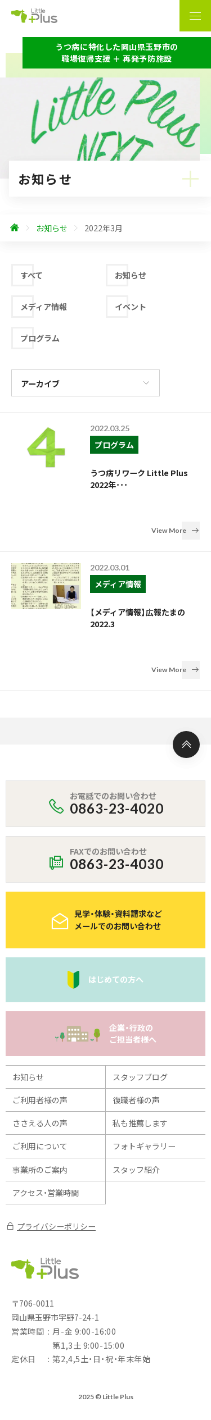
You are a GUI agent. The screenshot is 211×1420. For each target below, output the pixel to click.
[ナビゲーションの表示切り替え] (195, 15)
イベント (130, 306)
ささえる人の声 (40, 1065)
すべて (31, 275)
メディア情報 (43, 306)
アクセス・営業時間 (45, 1135)
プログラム (40, 338)
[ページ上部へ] (186, 687)
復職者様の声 (136, 1042)
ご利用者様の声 (40, 1042)
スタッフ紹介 (136, 1111)
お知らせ (130, 275)
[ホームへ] (15, 227)
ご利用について (40, 1088)
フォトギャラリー (144, 1088)
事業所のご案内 (40, 1111)
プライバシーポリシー (51, 1169)
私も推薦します (140, 1065)
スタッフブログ (140, 1019)
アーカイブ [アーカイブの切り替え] (40, 383)
